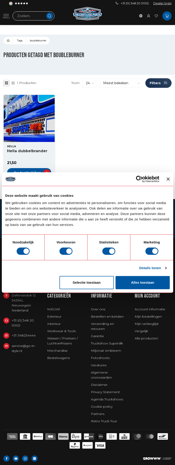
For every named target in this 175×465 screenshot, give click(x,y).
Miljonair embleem (106, 351)
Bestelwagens (58, 358)
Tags (20, 40)
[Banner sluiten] (168, 179)
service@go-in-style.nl (24, 348)
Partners (97, 414)
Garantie (97, 336)
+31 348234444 (24, 335)
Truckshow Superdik (107, 343)
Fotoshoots (100, 358)
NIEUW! (53, 309)
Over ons (98, 309)
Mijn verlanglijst (147, 324)
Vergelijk (141, 331)
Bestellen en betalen (107, 316)
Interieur (54, 324)
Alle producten (146, 338)
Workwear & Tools (61, 331)
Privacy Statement (105, 392)
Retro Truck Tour (104, 421)
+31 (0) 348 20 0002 (132, 3)
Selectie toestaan (87, 282)
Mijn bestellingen (148, 316)
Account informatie (150, 309)
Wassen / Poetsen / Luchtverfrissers (62, 340)
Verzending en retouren (102, 326)
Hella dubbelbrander (27, 151)
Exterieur (54, 316)
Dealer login (162, 3)
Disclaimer (99, 385)
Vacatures (98, 365)
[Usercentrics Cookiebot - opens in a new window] (139, 179)
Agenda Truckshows (107, 399)
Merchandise (57, 351)
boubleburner (38, 40)
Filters (158, 83)
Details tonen (150, 268)
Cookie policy (102, 406)
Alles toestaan (142, 282)
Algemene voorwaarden (101, 374)
